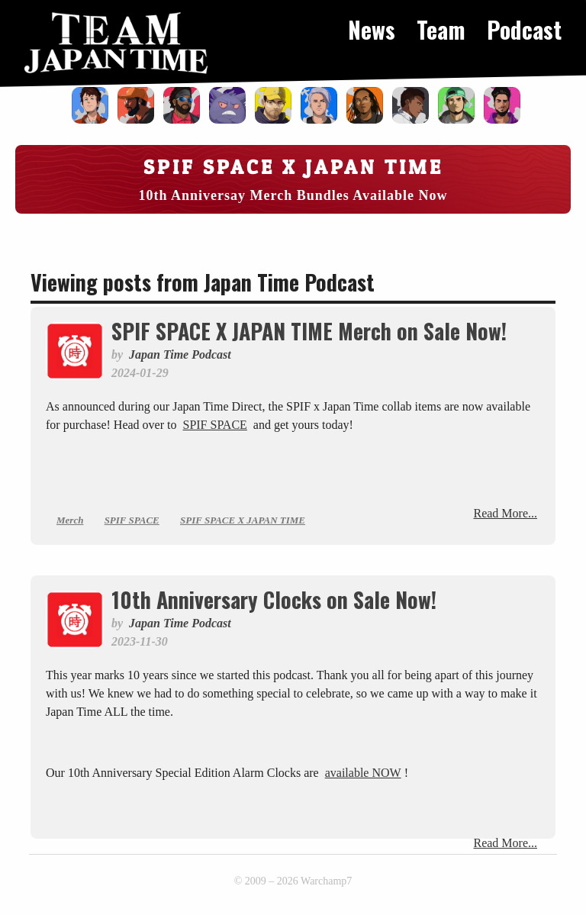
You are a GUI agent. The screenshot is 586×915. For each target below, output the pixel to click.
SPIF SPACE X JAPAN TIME (242, 520)
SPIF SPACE (214, 424)
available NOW (363, 772)
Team (441, 29)
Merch (69, 520)
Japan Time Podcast (180, 354)
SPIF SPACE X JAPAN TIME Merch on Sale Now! (309, 330)
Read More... (505, 513)
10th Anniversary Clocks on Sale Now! (273, 599)
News (371, 29)
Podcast (524, 29)
